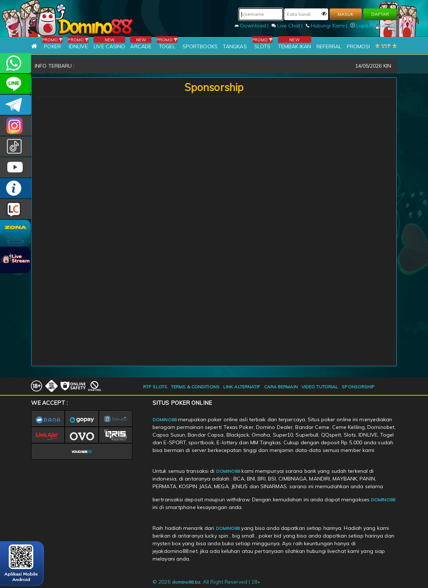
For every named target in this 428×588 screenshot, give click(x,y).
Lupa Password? (373, 25)
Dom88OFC (15, 126)
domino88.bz (186, 582)
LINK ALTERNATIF (241, 386)
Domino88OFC (15, 105)
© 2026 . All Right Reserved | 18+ (206, 581)
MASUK (346, 14)
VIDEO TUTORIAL (319, 386)
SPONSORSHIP (358, 386)
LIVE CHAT (15, 209)
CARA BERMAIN (281, 386)
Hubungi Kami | (327, 25)
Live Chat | (287, 25)
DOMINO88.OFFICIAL (15, 167)
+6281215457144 (15, 63)
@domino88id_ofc (15, 146)
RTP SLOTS (155, 386)
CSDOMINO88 (15, 84)
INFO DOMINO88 (15, 188)
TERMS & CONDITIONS (195, 386)
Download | (252, 25)
